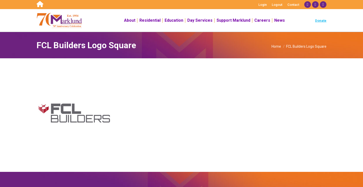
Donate (320, 20)
